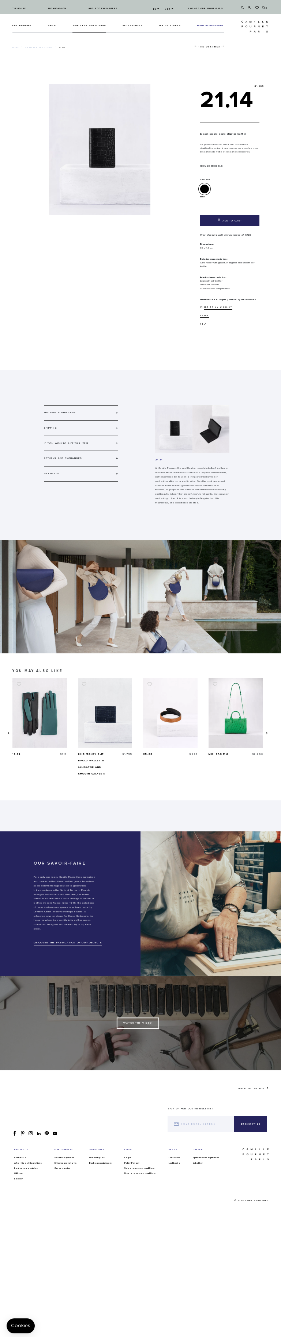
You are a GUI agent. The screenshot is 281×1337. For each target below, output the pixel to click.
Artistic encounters (103, 8)
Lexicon (18, 1179)
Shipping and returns (65, 1163)
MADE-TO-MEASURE (210, 25)
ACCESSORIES (133, 25)
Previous (205, 47)
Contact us (20, 1157)
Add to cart (230, 220)
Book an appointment (100, 1163)
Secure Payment (64, 1157)
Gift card (18, 1173)
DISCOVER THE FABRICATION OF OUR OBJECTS (68, 943)
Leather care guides (26, 1168)
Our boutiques (97, 1157)
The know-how (57, 8)
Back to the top (253, 1088)
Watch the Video (137, 1023)
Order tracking (62, 1168)
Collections (21, 25)
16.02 (82, 754)
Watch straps (170, 25)
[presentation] (8, 733)
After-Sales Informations (28, 1163)
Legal (127, 1157)
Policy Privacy (131, 1163)
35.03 (213, 754)
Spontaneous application (206, 1157)
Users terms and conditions (140, 1173)
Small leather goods (89, 25)
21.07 (16, 754)
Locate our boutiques (205, 8)
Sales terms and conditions (139, 1168)
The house (19, 8)
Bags (52, 25)
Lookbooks (174, 1163)
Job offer (198, 1163)
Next (217, 47)
